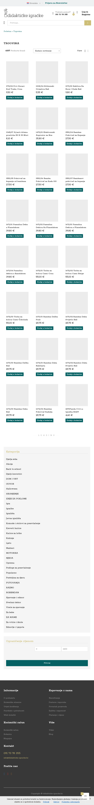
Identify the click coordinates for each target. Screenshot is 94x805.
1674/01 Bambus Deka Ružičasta (46, 364)
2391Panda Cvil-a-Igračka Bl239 (74, 410)
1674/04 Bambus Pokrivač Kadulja (44, 410)
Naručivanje (54, 698)
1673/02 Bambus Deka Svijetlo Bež (76, 318)
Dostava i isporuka (57, 702)
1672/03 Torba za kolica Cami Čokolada (17, 318)
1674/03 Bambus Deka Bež (17, 410)
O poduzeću (9, 698)
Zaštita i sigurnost (57, 710)
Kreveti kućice (13, 528)
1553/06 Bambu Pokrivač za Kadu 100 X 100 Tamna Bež (46, 181)
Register (86, 14)
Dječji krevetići (14, 474)
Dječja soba (11, 459)
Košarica (8, 734)
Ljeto (8, 543)
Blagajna (8, 738)
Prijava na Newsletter (56, 3)
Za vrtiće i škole (14, 622)
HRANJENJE (12, 493)
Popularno (11, 572)
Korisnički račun (11, 730)
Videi (51, 730)
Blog (51, 734)
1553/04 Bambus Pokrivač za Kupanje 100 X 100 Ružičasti (75, 135)
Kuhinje (10, 538)
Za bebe (10, 612)
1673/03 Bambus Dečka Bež (17, 364)
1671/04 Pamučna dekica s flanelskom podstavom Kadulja (16, 273)
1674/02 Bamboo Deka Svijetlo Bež (76, 364)
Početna (7, 31)
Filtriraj (47, 663)
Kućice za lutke (14, 533)
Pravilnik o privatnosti (14, 710)
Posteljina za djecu (15, 577)
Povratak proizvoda (58, 706)
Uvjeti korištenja (11, 706)
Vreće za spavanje (15, 607)
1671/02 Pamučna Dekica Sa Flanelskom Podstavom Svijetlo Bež (47, 228)
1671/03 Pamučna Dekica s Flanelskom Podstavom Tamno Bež (75, 228)
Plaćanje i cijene (56, 715)
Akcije (9, 464)
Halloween (11, 488)
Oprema (10, 563)
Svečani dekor (13, 602)
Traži (87, 22)
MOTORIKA (12, 553)
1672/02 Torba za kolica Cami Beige (74, 272)
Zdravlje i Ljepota (15, 627)
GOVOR (10, 484)
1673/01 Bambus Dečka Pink (47, 318)
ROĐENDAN (12, 592)
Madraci (10, 548)
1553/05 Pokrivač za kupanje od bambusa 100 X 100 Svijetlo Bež (17, 181)
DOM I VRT (12, 479)
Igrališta (10, 513)
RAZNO (10, 587)
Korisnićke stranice (12, 702)
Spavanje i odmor (15, 597)
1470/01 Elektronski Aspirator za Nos (45, 133)
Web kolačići (10, 715)
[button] (15, 97)
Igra (8, 503)
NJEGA (9, 558)
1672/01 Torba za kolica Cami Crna (44, 272)
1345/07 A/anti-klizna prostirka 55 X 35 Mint (17, 133)
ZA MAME (11, 617)
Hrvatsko (32, 3)
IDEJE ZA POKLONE (16, 498)
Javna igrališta (13, 518)
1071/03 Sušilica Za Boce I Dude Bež (74, 87)
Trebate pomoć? (63, 12)
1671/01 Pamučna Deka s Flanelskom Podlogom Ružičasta (17, 227)
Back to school (13, 469)
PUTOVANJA (13, 582)
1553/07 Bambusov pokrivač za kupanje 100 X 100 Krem (75, 181)
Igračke (10, 508)
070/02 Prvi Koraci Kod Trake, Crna (15, 87)
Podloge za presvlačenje (18, 567)
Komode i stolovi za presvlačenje (23, 523)
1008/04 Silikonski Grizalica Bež (45, 87)
